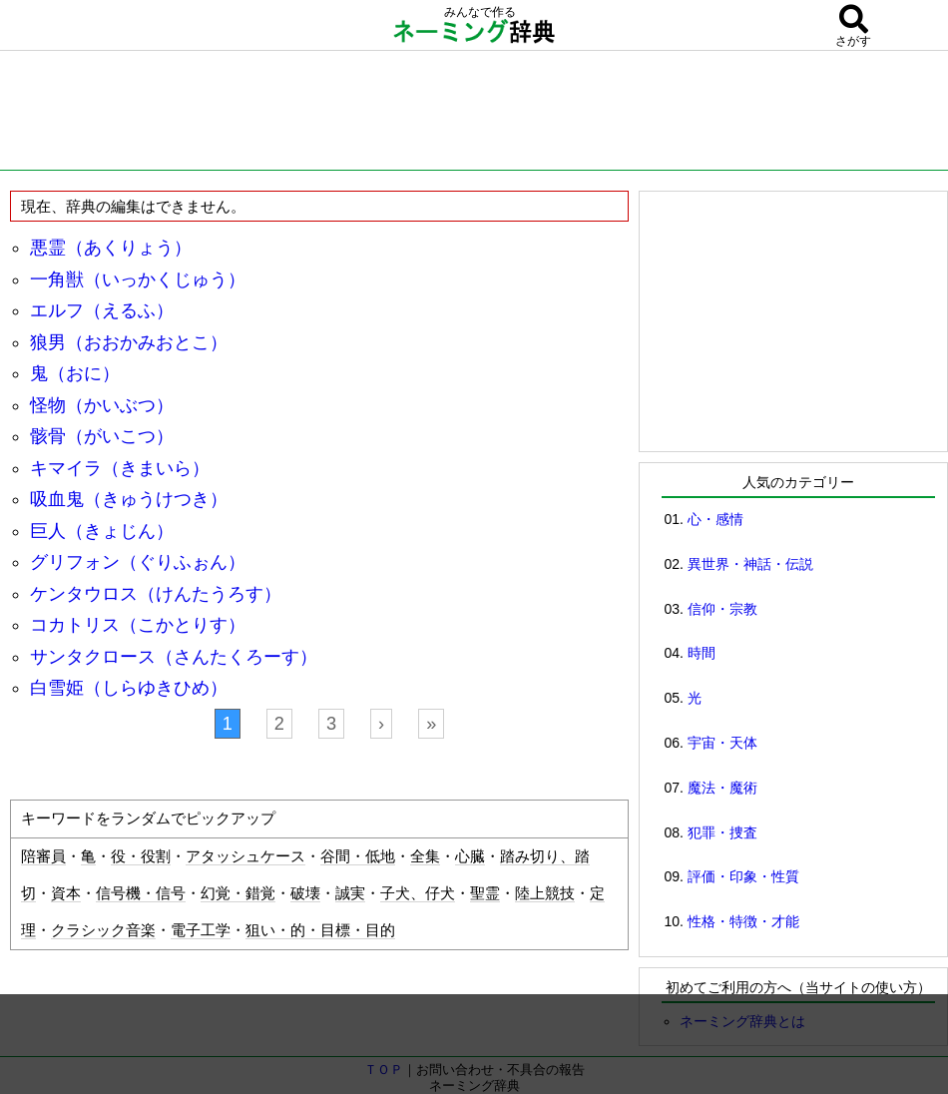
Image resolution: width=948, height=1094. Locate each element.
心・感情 (715, 519)
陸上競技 (545, 893)
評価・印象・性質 (743, 876)
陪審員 (43, 856)
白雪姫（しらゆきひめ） (129, 688)
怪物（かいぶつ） (102, 405)
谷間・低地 (357, 856)
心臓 (470, 856)
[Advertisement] (474, 115)
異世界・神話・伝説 (750, 564)
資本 (66, 893)
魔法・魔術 (722, 788)
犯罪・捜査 (722, 832)
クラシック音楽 (103, 930)
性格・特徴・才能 (743, 921)
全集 (425, 856)
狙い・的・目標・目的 (320, 930)
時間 (701, 653)
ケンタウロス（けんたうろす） (155, 594)
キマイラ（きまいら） (120, 468)
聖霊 (485, 893)
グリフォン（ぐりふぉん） (137, 562)
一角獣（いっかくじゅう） (137, 279)
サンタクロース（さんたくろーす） (173, 657)
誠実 (350, 893)
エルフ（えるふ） (102, 310)
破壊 (305, 893)
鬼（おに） (75, 373)
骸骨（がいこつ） (102, 436)
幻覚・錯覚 (238, 893)
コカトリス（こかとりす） (137, 625)
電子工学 (201, 930)
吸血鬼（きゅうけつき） (129, 499)
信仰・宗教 (722, 609)
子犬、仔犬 (417, 893)
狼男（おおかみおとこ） (129, 342)
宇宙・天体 (722, 743)
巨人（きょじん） (102, 531)
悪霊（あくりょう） (111, 248)
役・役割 (141, 856)
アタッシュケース (245, 856)
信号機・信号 (141, 893)
